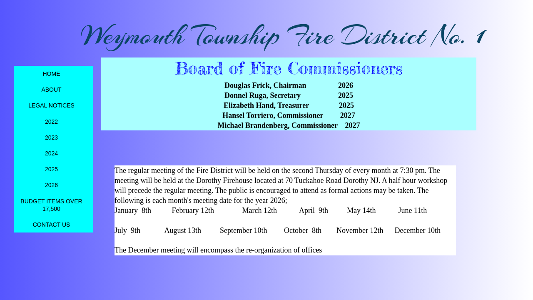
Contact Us (51, 224)
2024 (51, 153)
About (51, 89)
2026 (51, 185)
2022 (51, 121)
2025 (51, 169)
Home (51, 73)
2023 (51, 137)
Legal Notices (51, 105)
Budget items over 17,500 (51, 205)
